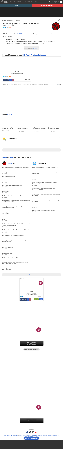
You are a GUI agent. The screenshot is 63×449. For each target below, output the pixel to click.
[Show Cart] (53, 2)
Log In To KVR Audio (31, 438)
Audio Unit (35, 84)
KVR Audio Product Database (34, 55)
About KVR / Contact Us (39, 435)
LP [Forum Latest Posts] (22, 2)
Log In (16, 5)
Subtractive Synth (47, 84)
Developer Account (30, 435)
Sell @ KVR (54, 435)
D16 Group (18, 20)
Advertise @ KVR (22, 435)
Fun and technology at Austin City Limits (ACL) (8, 127)
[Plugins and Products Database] (12, 2)
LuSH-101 (4, 86)
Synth (52, 84)
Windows (20, 84)
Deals (11, 157)
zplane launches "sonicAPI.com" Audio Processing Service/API (53, 128)
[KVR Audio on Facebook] (27, 432)
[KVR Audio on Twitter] (30, 432)
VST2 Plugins (30, 84)
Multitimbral (40, 84)
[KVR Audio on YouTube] (36, 432)
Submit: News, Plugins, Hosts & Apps (11, 435)
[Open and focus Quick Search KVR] (61, 2)
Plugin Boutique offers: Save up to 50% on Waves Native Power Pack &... (39, 128)
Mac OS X (25, 84)
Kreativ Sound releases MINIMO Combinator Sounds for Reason (23, 128)
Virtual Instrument (14, 84)
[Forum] (18, 2)
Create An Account (47, 5)
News (9, 115)
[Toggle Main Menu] (2, 2)
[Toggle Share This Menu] (59, 20)
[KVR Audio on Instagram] (33, 432)
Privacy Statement (48, 435)
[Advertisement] (31, 101)
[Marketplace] (28, 2)
